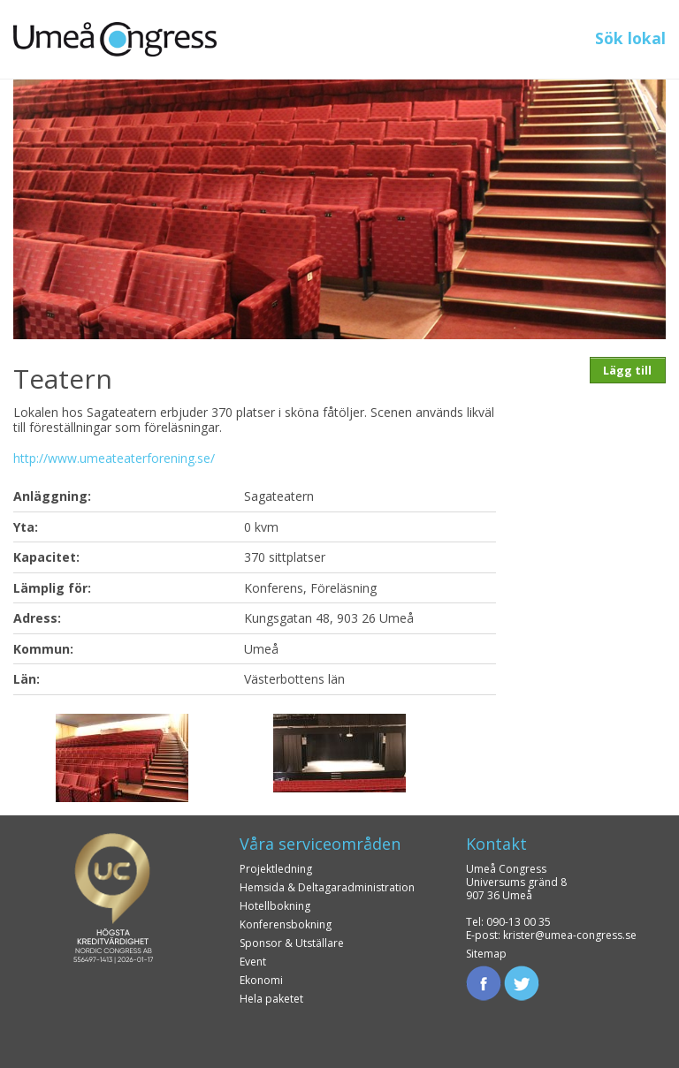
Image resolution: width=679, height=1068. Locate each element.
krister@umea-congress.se (570, 935)
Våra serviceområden (320, 843)
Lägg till (627, 370)
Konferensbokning (286, 924)
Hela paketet (271, 998)
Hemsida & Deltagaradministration (327, 887)
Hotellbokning (275, 905)
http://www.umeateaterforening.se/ (114, 458)
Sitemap (486, 953)
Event (253, 961)
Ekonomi (261, 980)
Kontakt (496, 843)
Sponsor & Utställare (292, 943)
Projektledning (276, 868)
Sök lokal (630, 38)
